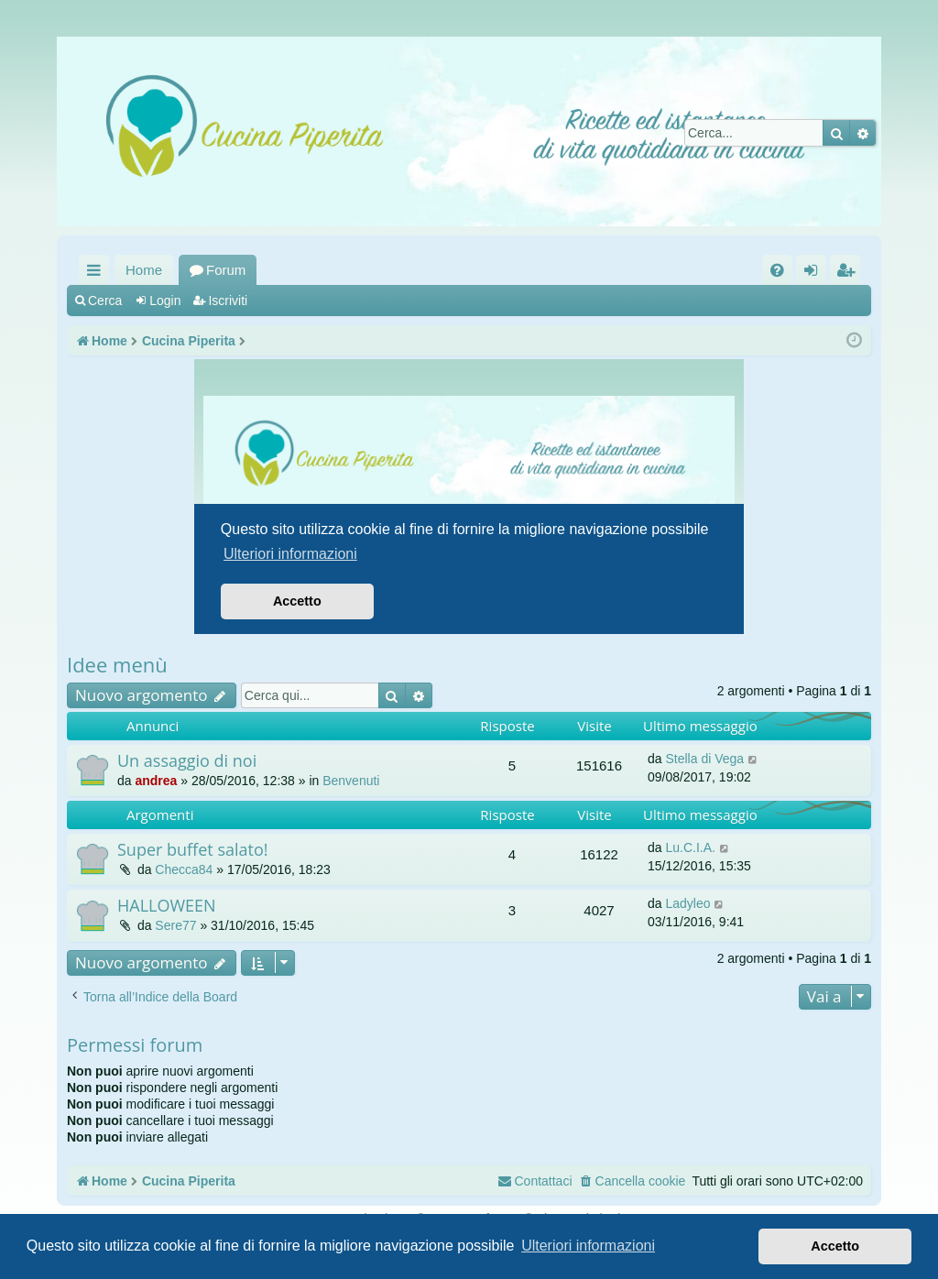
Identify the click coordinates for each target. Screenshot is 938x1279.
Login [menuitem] (814, 273)
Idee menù (117, 664)
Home (143, 270)
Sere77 (175, 925)
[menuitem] (777, 270)
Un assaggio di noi (186, 760)
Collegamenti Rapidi (97, 273)
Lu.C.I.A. (689, 847)
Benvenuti (350, 780)
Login (164, 300)
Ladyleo (687, 903)
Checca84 (184, 869)
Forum (225, 270)
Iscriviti (227, 300)
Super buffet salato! (192, 849)
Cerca (105, 300)
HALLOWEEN (166, 905)
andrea (156, 780)
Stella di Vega (704, 758)
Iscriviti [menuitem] (849, 273)
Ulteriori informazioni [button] (588, 1245)
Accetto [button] (835, 1246)
